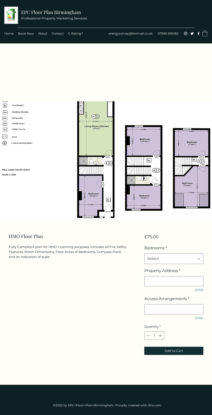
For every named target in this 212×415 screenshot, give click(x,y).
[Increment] (161, 336)
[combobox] (173, 258)
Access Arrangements (167, 298)
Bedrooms (155, 248)
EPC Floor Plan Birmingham (51, 12)
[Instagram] (185, 33)
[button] (204, 33)
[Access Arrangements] (174, 309)
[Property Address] (174, 281)
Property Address (162, 270)
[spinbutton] (154, 336)
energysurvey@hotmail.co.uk (130, 33)
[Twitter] (192, 33)
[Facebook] (198, 33)
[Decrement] (148, 336)
